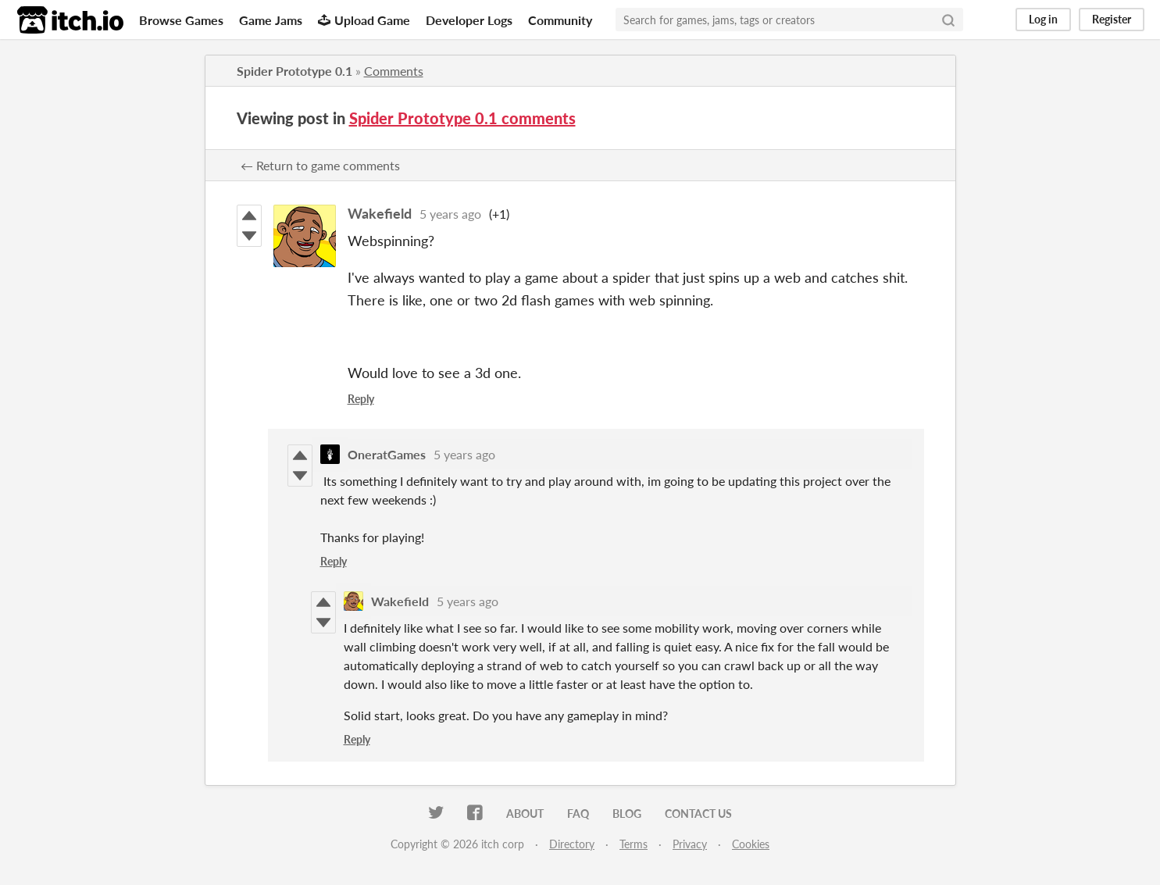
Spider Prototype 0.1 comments (462, 118)
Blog (626, 813)
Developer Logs (469, 19)
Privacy (690, 844)
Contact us (698, 813)
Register (1111, 19)
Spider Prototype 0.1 (294, 70)
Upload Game (364, 19)
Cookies (750, 844)
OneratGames (387, 454)
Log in (1043, 19)
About (525, 813)
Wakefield (380, 213)
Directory (571, 844)
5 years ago (450, 213)
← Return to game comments (320, 165)
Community (560, 19)
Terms (633, 844)
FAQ (578, 813)
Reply (361, 398)
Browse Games (181, 19)
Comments (393, 70)
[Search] (948, 19)
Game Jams (270, 19)
